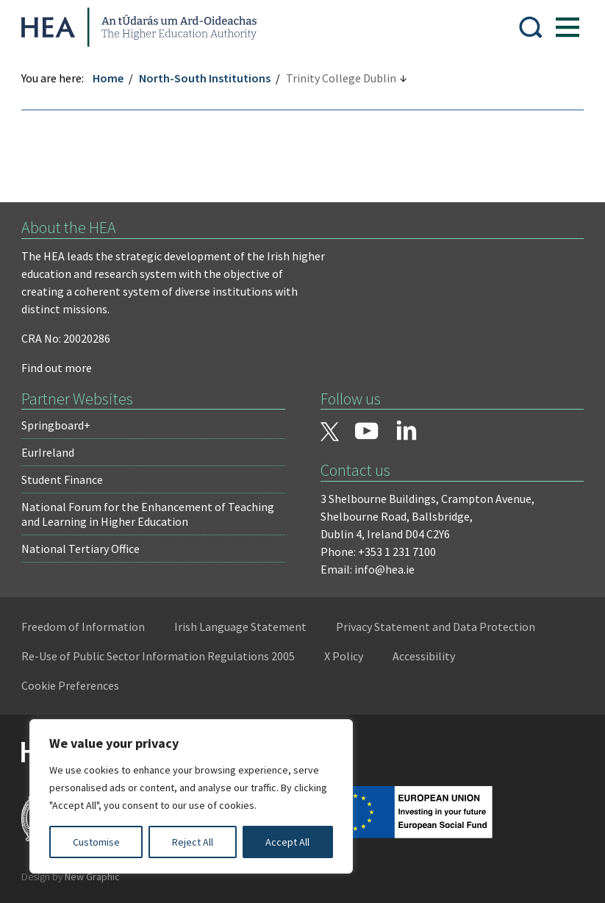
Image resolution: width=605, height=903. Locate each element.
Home (108, 78)
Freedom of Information (84, 626)
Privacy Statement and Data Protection (436, 626)
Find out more (57, 367)
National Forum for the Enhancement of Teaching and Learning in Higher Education (148, 514)
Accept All (287, 842)
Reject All (192, 842)
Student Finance (63, 479)
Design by (71, 876)
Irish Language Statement (241, 626)
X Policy (344, 656)
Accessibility (424, 656)
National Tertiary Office (81, 548)
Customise (96, 842)
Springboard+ (56, 425)
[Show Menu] (567, 27)
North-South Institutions (205, 78)
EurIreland (48, 452)
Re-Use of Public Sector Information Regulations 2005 (159, 656)
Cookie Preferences (71, 685)
